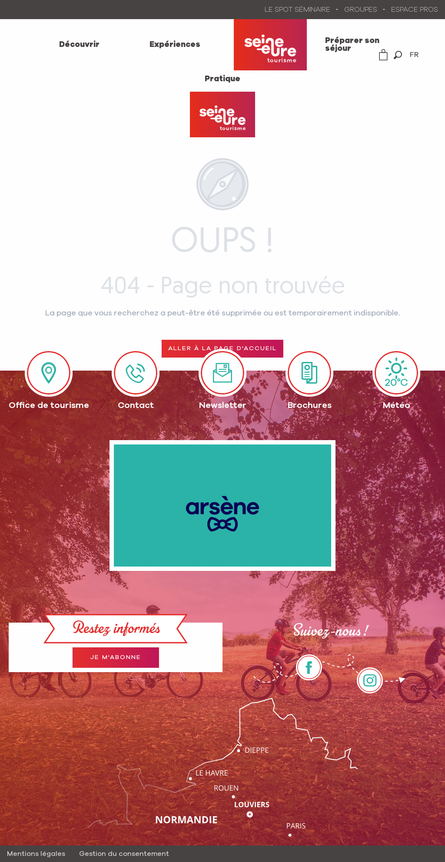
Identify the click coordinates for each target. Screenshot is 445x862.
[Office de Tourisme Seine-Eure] (222, 114)
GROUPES (360, 9)
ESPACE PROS (414, 9)
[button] (397, 55)
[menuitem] (79, 44)
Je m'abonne (115, 657)
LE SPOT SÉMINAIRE (297, 9)
